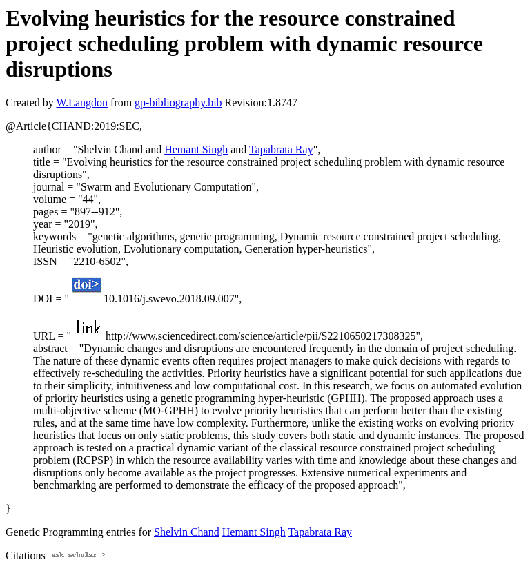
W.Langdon (82, 102)
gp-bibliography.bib (178, 102)
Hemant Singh (196, 149)
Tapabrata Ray (281, 149)
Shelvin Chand (186, 532)
